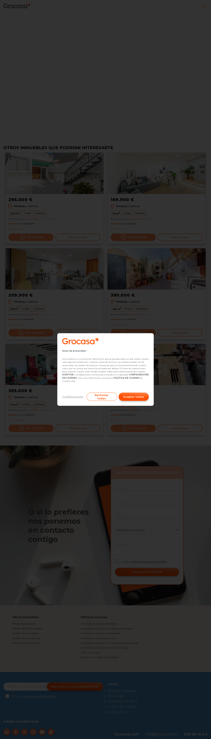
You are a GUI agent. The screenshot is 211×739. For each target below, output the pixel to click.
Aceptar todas (133, 396)
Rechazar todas (102, 396)
